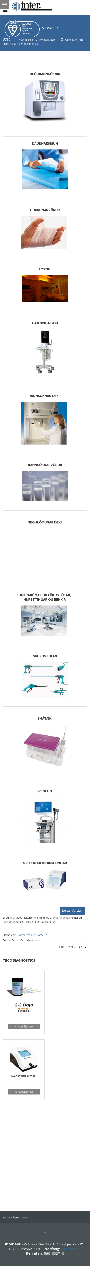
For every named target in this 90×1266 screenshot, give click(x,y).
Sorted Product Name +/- (33, 935)
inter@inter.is (72, 1248)
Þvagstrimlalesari (23, 1076)
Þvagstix (24, 1011)
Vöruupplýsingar (23, 1026)
